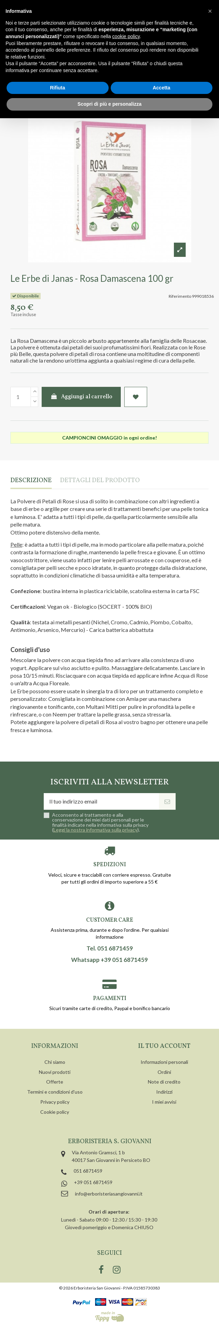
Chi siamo (54, 1062)
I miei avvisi (164, 1102)
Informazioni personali (164, 1062)
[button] (210, 11)
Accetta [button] (161, 87)
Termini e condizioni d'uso (55, 1092)
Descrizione (31, 481)
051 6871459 (88, 1171)
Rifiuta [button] (57, 87)
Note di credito (164, 1082)
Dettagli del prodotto (100, 481)
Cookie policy (54, 1112)
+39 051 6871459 (93, 1182)
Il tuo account (164, 1046)
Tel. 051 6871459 (109, 948)
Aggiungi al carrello (81, 397)
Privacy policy (54, 1102)
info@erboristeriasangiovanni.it (109, 1194)
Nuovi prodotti (54, 1072)
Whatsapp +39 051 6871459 (109, 959)
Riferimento (180, 296)
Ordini (164, 1072)
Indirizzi (164, 1092)
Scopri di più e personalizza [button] (109, 104)
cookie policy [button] (126, 36)
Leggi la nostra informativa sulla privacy (95, 830)
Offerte (54, 1082)
